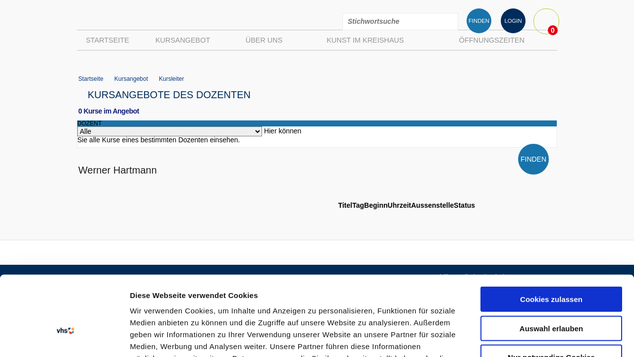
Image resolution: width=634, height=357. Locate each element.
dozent (89, 123)
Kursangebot (183, 40)
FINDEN (479, 21)
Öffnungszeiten (492, 40)
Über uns (264, 40)
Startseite (107, 40)
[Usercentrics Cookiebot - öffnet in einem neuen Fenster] (64, 337)
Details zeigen (527, 337)
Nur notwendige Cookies (551, 284)
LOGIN (513, 21)
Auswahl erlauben (551, 255)
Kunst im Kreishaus (365, 40)
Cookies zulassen (551, 226)
